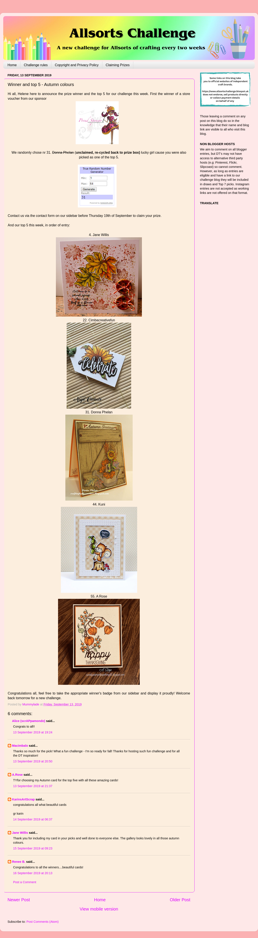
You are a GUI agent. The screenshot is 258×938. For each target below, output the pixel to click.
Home (12, 65)
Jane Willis (20, 832)
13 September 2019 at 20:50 (32, 761)
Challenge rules (36, 65)
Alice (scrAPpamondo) (28, 721)
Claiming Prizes (118, 65)
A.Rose (17, 774)
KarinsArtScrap (23, 799)
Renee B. (18, 861)
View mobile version (99, 909)
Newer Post (19, 899)
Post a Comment (24, 882)
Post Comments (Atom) (42, 921)
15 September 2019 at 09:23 (32, 848)
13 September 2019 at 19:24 (32, 732)
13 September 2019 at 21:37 (32, 786)
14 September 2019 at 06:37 (32, 819)
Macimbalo (20, 745)
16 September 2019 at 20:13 (32, 873)
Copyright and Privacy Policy (77, 65)
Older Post (180, 899)
